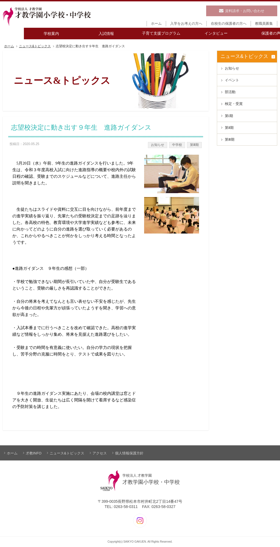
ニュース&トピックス (35, 46)
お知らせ (157, 145)
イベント (232, 80)
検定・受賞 (234, 104)
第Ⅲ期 (194, 145)
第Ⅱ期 (229, 128)
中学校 (177, 145)
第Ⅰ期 (229, 116)
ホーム (9, 46)
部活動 (230, 92)
